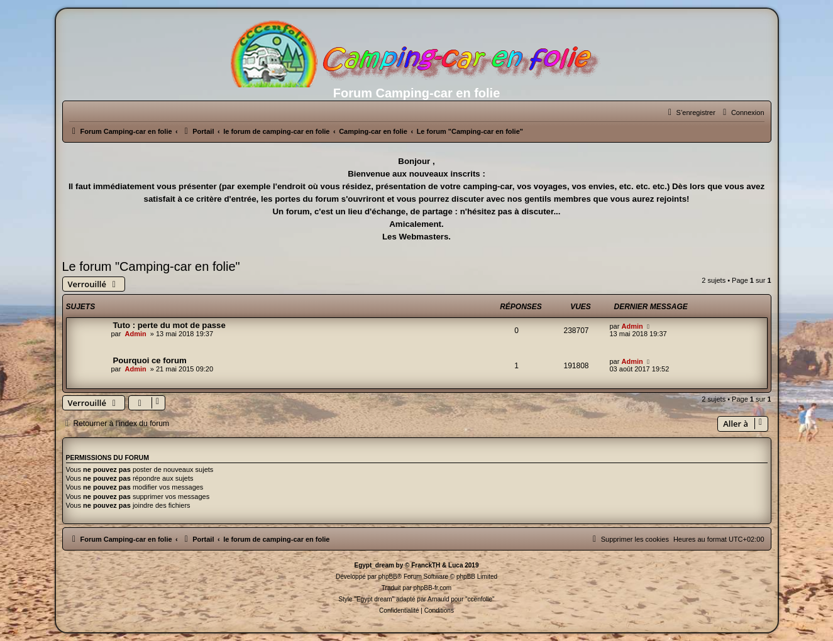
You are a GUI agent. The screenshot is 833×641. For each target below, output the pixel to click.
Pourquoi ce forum (150, 360)
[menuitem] (742, 112)
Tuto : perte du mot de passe (169, 325)
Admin (135, 333)
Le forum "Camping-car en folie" (151, 266)
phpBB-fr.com (433, 587)
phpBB (387, 576)
